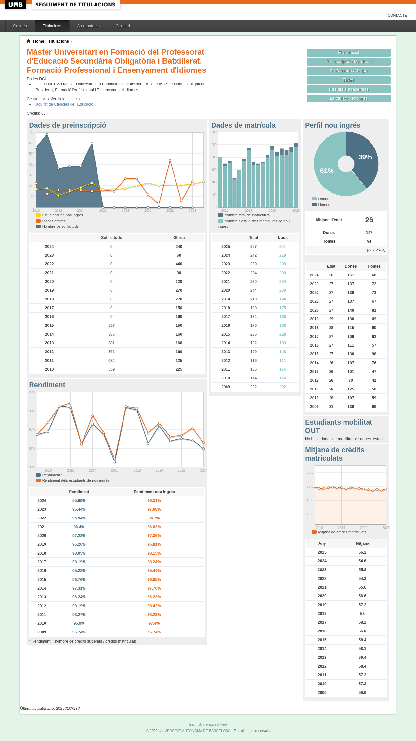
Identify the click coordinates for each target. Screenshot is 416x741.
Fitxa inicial (348, 52)
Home (38, 41)
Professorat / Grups (348, 70)
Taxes (349, 79)
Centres (20, 26)
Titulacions (52, 26)
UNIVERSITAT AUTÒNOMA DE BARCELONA (194, 731)
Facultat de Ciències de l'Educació (63, 104)
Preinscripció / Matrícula (348, 61)
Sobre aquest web (212, 724)
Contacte (397, 15)
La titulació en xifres (349, 98)
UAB (16, 4)
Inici (192, 724)
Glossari (123, 26)
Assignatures (88, 26)
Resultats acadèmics (349, 89)
